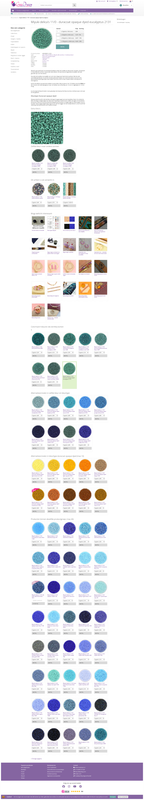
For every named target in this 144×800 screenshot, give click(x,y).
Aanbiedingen (73, 10)
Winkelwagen (121, 19)
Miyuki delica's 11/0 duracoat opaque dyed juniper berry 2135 (100, 411)
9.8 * (113, 13)
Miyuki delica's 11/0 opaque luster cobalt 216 (53, 566)
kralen (12, 44)
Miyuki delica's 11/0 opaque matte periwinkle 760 (84, 714)
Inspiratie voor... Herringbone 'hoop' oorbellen (83, 254)
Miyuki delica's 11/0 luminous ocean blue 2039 (52, 626)
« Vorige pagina (36, 759)
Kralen (23, 774)
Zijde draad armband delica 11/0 (37, 274)
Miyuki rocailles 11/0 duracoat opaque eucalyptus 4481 (37, 165)
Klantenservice (124, 1)
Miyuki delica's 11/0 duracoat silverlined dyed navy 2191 (37, 744)
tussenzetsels (15, 69)
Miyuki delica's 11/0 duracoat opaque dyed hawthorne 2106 (38, 504)
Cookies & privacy (52, 774)
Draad (22, 771)
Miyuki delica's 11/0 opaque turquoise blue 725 (85, 567)
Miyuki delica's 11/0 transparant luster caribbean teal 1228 (84, 348)
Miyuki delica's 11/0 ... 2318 (84, 743)
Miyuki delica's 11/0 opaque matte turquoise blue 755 (100, 685)
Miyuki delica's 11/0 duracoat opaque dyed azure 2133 (69, 411)
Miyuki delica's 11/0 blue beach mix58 (53, 197)
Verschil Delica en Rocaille (38, 230)
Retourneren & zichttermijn (54, 771)
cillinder (45, 59)
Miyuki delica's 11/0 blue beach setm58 (69, 197)
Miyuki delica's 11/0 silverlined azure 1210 (100, 536)
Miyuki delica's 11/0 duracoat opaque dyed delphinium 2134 (84, 411)
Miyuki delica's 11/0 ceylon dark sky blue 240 (85, 654)
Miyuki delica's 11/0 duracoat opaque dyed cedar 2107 (53, 504)
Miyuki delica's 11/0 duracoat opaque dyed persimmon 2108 (69, 504)
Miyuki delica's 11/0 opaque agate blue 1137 (85, 595)
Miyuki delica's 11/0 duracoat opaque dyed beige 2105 (100, 474)
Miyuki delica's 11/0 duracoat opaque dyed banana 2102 (53, 474)
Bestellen (124, 5)
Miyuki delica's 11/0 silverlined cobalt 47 (68, 536)
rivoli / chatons (15, 58)
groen (48, 58)
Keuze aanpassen (123, 797)
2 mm (44, 60)
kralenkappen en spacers (18, 47)
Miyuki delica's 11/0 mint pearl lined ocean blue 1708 (69, 685)
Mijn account (100, 1)
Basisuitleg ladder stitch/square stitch (83, 296)
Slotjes (23, 778)
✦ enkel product (69, 55)
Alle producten (14, 17)
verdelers (13, 72)
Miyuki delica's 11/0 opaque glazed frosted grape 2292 (69, 744)
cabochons (14, 33)
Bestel (35, 172)
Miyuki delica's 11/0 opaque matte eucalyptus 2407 (52, 348)
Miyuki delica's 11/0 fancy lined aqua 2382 (100, 743)
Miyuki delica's (49, 55)
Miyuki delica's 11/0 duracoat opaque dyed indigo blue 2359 (84, 441)
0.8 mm (45, 62)
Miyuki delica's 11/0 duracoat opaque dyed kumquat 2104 (84, 474)
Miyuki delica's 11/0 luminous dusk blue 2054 (68, 626)
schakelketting (15, 61)
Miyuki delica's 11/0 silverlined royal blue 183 (85, 625)
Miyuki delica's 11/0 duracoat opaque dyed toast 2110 (100, 504)
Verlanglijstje (112, 1)
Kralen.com (77, 774)
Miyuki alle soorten (59, 55)
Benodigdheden (25, 767)
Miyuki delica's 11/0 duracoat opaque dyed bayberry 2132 (53, 411)
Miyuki (23, 776)
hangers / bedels (16, 39)
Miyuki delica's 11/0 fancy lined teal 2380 (37, 347)
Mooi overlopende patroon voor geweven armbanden (99, 232)
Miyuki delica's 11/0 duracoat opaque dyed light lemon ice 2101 (38, 474)
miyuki (12, 50)
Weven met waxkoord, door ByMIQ (84, 231)
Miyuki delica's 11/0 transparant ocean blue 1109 (38, 537)
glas (44, 55)
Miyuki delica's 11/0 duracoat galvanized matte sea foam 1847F (53, 378)
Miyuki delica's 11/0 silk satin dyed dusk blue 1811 (38, 596)
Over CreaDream (51, 767)
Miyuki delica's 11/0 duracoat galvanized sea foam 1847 (100, 348)
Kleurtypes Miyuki (51, 230)
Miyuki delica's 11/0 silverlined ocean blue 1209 (84, 537)
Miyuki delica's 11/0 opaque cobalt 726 (52, 595)
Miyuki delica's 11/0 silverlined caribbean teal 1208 (68, 348)
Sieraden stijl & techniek (59, 10)
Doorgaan (113, 797)
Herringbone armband (84, 274)
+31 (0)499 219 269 (79, 769)
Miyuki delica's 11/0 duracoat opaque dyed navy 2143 (38, 441)
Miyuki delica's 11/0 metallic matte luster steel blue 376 (52, 655)
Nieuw (34, 10)
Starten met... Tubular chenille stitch (52, 318)
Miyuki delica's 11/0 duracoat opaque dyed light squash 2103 (69, 474)
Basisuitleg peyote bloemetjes (36, 296)
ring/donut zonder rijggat (18, 55)
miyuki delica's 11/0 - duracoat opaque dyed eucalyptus (33, 17)
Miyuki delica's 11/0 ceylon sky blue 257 (84, 684)
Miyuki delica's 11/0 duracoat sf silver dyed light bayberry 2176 (69, 714)
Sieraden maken (44, 10)
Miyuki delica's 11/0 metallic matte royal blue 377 (69, 567)
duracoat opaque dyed (49, 56)
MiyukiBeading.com (79, 771)
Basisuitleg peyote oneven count (100, 274)
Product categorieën (23, 10)
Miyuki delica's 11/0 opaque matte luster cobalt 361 (99, 626)
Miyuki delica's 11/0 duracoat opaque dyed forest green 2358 (69, 441)
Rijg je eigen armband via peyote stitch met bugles (53, 253)
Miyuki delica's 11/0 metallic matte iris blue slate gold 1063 (38, 655)
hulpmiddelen (15, 42)
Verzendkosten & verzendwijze (55, 769)
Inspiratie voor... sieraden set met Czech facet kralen (100, 253)
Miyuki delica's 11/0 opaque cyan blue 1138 (38, 625)
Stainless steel (15, 66)
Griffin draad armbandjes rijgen (69, 274)
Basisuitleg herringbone (53, 295)
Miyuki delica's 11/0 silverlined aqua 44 (52, 536)
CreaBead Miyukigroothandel (82, 776)
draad (12, 36)
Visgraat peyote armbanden (35, 253)
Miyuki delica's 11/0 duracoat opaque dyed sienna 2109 (84, 504)
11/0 (47, 60)
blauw (44, 58)
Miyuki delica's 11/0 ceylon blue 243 (99, 654)
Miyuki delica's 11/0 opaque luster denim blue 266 (37, 685)
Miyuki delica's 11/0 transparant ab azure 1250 (68, 596)
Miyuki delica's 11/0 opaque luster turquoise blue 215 (100, 567)
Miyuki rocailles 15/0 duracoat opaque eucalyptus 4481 (68, 165)
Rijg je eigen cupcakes (68, 252)
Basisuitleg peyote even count (99, 296)
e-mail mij (35, 603)
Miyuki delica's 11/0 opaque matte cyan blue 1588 (53, 714)
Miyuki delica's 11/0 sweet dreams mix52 (37, 197)
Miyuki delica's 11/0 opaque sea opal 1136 (53, 684)
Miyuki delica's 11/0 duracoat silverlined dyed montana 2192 (52, 744)
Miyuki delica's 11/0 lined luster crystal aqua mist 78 (100, 596)
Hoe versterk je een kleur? (69, 230)
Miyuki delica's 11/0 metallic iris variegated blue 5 (100, 714)
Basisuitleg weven (36, 317)
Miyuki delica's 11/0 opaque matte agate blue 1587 (37, 714)
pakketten (14, 53)
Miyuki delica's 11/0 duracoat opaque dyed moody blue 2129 (38, 411)
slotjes (13, 64)
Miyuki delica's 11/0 (68, 376)
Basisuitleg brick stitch (68, 295)
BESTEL (63, 47)
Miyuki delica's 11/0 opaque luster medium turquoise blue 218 (38, 567)
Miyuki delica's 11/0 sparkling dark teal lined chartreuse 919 (38, 378)
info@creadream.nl (79, 767)
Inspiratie (83, 10)
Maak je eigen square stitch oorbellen (53, 274)
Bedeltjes (23, 769)
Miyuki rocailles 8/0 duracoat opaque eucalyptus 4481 (52, 165)
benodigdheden (15, 30)
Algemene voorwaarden (53, 776)
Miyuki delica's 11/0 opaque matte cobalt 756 (68, 655)
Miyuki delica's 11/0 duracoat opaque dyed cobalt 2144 (53, 441)
